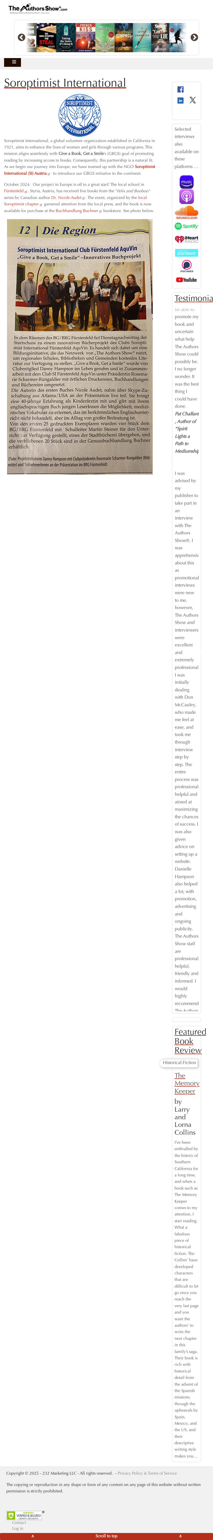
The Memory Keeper (187, 1084)
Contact (19, 1523)
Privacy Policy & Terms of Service (147, 1474)
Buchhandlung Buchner (79, 211)
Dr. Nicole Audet (68, 198)
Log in (17, 1529)
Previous (170, 653)
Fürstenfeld (16, 191)
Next (203, 653)
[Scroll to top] (106, 1536)
